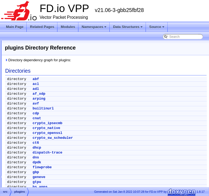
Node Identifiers (20, 45)
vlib (24, 137)
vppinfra (28, 176)
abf (104, 79)
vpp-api (27, 169)
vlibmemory (30, 150)
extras (22, 98)
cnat (105, 118)
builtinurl (111, 108)
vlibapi (27, 143)
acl (104, 84)
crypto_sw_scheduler (121, 138)
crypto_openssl (115, 133)
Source (156, 27)
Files (17, 78)
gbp (104, 172)
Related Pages (42, 27)
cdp (104, 113)
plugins (27, 117)
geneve (107, 177)
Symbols (20, 183)
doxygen (24, 91)
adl (104, 89)
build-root (25, 85)
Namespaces (94, 27)
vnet (25, 156)
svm (25, 124)
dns (104, 157)
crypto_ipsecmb (115, 123)
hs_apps (108, 187)
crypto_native (114, 128)
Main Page (14, 27)
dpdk (105, 162)
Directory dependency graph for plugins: (106, 60)
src (20, 104)
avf (104, 104)
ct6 (104, 143)
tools (25, 130)
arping (107, 99)
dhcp (105, 148)
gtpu (105, 182)
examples (29, 111)
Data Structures (128, 27)
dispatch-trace (115, 153)
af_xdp (107, 94)
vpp (24, 163)
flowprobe (110, 167)
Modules (68, 27)
